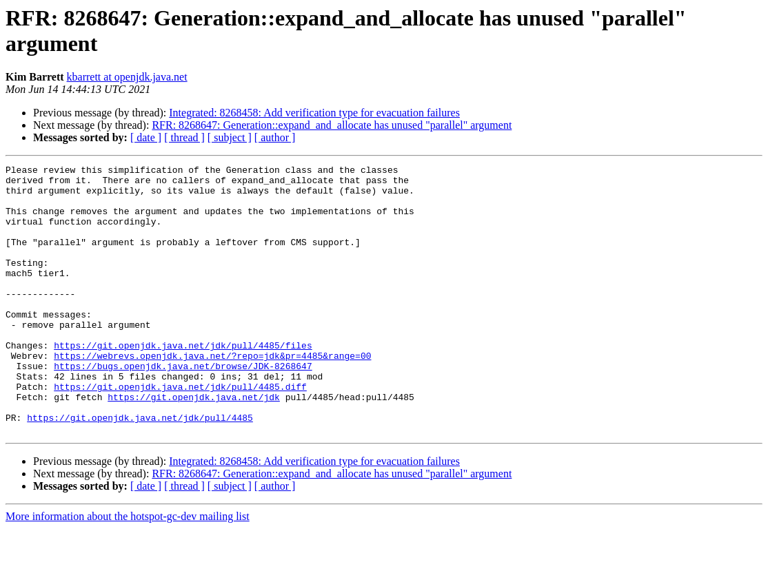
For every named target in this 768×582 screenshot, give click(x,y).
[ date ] (145, 137)
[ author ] (275, 137)
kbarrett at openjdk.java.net (127, 77)
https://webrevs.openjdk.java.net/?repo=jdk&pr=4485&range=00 (212, 394)
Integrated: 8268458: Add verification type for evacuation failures (314, 112)
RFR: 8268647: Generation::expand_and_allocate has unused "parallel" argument (332, 125)
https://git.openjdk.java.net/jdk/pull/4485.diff (180, 432)
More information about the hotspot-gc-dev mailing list (128, 570)
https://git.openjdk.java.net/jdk (194, 444)
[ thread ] (184, 137)
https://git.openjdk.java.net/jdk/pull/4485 (140, 469)
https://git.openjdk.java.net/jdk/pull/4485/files (183, 382)
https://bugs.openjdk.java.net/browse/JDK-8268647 (183, 407)
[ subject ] (230, 137)
